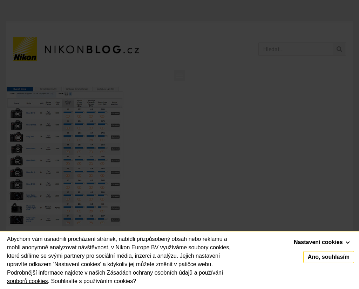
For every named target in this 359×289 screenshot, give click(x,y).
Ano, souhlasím (329, 257)
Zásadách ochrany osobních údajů (150, 273)
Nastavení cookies (322, 242)
